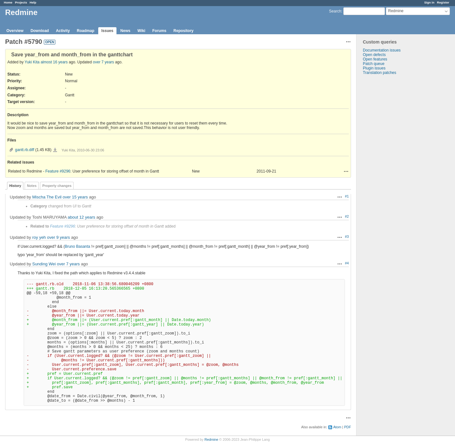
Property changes (56, 186)
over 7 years (103, 62)
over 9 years (58, 237)
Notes (31, 186)
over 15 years (75, 197)
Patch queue (373, 63)
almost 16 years (54, 62)
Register (443, 2)
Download (39, 30)
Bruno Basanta (77, 246)
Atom (337, 427)
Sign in (429, 2)
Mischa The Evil (47, 197)
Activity (63, 30)
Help (33, 2)
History (15, 186)
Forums (159, 30)
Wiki (141, 30)
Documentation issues (382, 50)
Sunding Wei (44, 264)
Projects (21, 2)
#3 (347, 236)
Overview (14, 30)
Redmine (211, 439)
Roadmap (85, 30)
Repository (183, 30)
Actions (346, 171)
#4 (347, 263)
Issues (107, 30)
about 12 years (81, 217)
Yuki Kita (32, 62)
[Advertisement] (388, 175)
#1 (347, 196)
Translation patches (379, 72)
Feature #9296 (57, 171)
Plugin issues (374, 68)
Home (8, 2)
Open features (375, 59)
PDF (347, 427)
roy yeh (39, 237)
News (125, 30)
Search (335, 11)
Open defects (374, 54)
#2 (347, 216)
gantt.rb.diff (24, 150)
